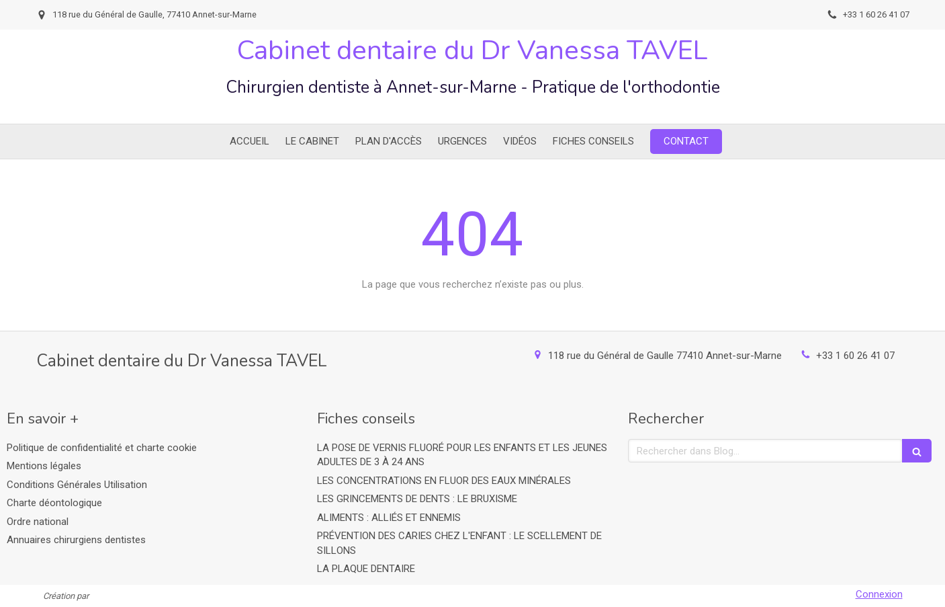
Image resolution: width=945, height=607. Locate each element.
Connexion (879, 594)
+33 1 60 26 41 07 (855, 356)
